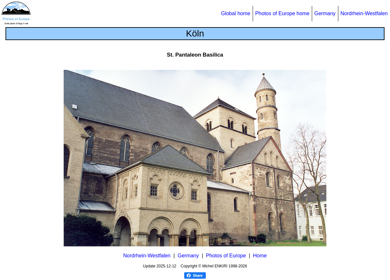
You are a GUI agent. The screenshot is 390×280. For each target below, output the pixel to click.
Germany (325, 13)
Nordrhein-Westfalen (364, 13)
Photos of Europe (226, 255)
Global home (235, 13)
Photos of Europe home (282, 13)
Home (260, 255)
